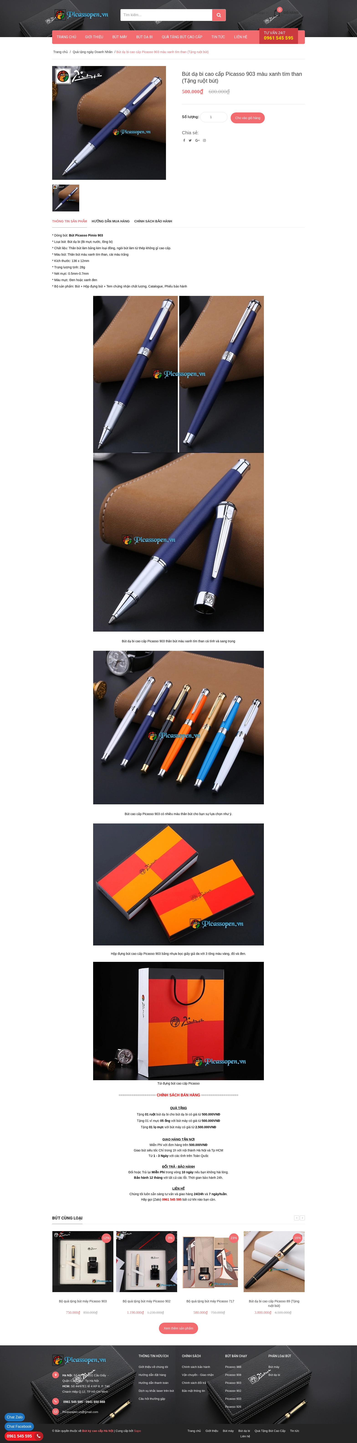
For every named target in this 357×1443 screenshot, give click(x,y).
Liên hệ (240, 37)
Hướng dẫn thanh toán (153, 1383)
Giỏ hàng (290, 13)
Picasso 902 (233, 1390)
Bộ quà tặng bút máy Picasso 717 (210, 1301)
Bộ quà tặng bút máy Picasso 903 (83, 1301)
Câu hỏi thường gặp (152, 1398)
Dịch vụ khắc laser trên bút (156, 1390)
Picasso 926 (233, 1406)
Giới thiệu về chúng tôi (153, 1367)
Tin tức (218, 37)
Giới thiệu (94, 37)
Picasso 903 (233, 1383)
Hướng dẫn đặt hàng (152, 1375)
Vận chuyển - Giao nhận (198, 1375)
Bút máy (119, 37)
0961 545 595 (19, 1436)
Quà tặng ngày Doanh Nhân (92, 52)
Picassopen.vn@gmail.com (80, 1412)
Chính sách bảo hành (196, 1367)
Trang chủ (66, 37)
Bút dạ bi (144, 37)
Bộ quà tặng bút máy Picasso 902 (147, 1301)
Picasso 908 (233, 1375)
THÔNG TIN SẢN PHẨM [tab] (69, 221)
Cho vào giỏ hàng (247, 116)
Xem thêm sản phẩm (178, 1328)
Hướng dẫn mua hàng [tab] (111, 221)
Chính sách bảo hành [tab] (153, 221)
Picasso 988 (233, 1367)
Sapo (137, 1431)
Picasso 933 (233, 1398)
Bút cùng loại (67, 1218)
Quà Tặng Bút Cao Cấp (182, 37)
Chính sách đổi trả (194, 1383)
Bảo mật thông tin (193, 1390)
